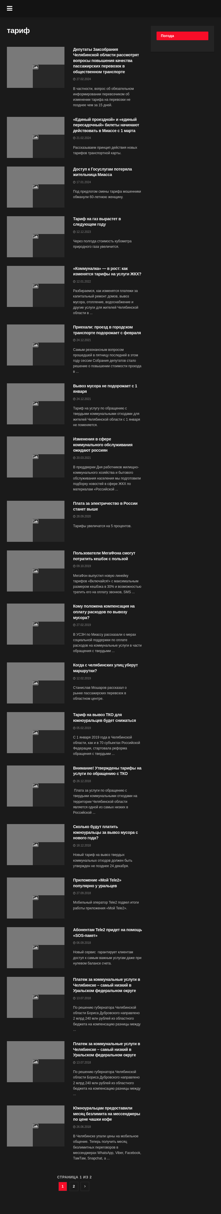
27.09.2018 (82, 893)
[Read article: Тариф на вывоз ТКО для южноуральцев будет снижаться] (35, 732)
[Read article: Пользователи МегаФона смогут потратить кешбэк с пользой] (35, 570)
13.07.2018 (82, 998)
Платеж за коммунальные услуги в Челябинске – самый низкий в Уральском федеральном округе (106, 985)
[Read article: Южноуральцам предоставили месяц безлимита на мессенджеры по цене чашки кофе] (35, 1126)
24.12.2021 (82, 340)
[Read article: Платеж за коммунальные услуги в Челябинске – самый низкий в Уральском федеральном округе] (35, 997)
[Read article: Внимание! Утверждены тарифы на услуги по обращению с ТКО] (35, 786)
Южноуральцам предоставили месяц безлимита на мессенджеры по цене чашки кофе (106, 1114)
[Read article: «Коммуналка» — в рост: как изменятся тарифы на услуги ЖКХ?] (35, 286)
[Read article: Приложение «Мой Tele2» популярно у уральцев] (35, 898)
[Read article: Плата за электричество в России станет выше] (35, 521)
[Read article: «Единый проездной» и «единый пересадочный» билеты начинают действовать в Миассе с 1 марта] (35, 137)
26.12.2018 (82, 781)
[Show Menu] (9, 8)
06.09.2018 (82, 942)
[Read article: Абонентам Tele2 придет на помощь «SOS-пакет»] (35, 947)
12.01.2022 (82, 281)
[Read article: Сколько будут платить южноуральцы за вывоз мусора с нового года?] (35, 844)
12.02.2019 (82, 678)
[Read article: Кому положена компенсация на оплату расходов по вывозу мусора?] (35, 624)
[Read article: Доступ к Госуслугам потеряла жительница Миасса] (35, 187)
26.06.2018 (82, 1126)
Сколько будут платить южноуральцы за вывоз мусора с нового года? (105, 832)
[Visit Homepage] (115, 8)
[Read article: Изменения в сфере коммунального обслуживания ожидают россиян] (35, 457)
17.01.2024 (82, 182)
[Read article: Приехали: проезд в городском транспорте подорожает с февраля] (35, 345)
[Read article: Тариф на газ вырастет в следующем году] (35, 236)
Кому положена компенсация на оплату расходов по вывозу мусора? (104, 612)
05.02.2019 (82, 728)
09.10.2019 (82, 566)
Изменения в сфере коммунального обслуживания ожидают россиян (103, 445)
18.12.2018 (82, 845)
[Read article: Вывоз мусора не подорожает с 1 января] (35, 403)
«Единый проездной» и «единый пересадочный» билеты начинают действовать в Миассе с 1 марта (106, 125)
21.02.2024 (82, 138)
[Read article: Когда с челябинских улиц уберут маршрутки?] (35, 682)
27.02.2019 (82, 625)
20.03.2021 (82, 457)
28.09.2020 (82, 516)
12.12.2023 (82, 231)
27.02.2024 (82, 79)
